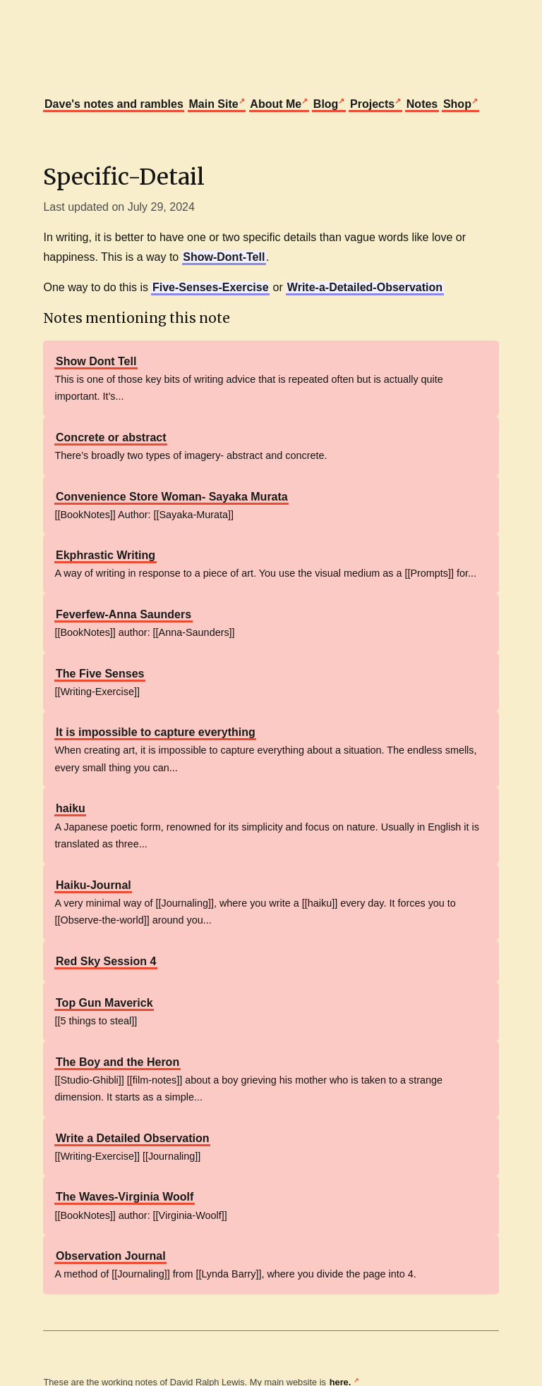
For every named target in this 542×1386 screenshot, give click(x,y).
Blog (326, 104)
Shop (457, 104)
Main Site (213, 104)
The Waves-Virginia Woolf (124, 1197)
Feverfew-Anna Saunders (123, 614)
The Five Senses (100, 674)
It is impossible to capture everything (155, 732)
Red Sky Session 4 (106, 961)
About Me (275, 104)
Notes (422, 104)
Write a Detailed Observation (133, 1138)
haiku (70, 808)
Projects (372, 104)
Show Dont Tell (96, 361)
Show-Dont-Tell (224, 257)
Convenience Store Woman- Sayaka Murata (172, 497)
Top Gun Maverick (104, 1003)
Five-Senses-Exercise (210, 287)
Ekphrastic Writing (105, 555)
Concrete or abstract (111, 437)
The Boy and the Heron (117, 1062)
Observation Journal (111, 1256)
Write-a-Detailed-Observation (364, 287)
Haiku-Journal (93, 885)
